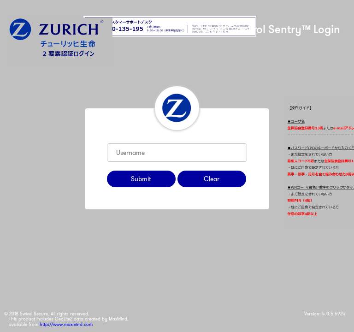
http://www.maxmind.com (66, 324)
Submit (141, 179)
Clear (211, 179)
